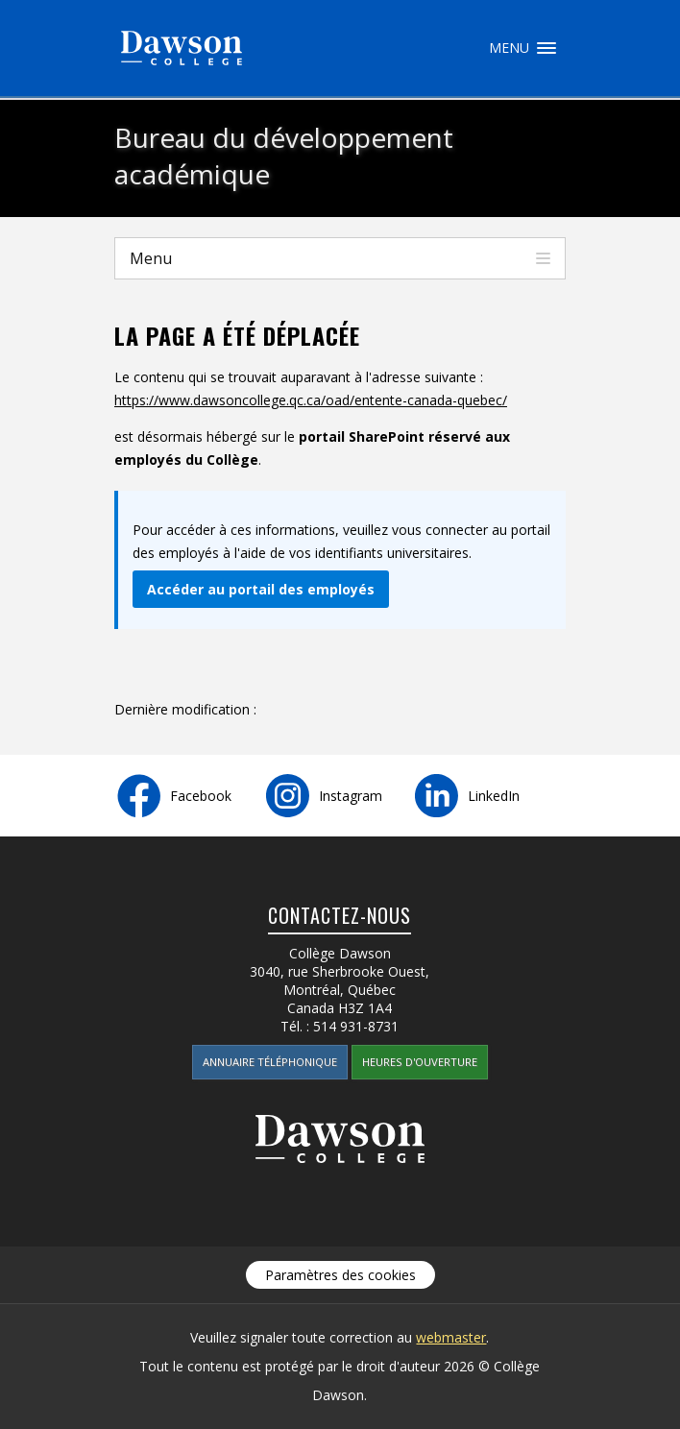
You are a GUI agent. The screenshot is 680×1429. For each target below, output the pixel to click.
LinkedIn (494, 796)
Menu (546, 48)
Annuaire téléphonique (270, 1061)
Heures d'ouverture (419, 1061)
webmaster (451, 1337)
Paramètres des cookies (340, 1275)
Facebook (200, 796)
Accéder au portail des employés (261, 589)
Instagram (350, 796)
